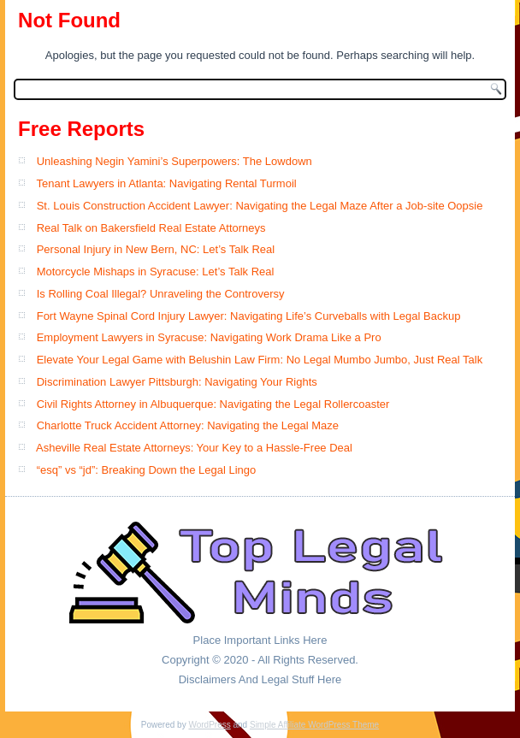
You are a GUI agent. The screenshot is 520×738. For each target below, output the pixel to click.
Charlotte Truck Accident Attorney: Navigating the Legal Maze (188, 425)
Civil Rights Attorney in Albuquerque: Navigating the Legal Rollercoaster (213, 404)
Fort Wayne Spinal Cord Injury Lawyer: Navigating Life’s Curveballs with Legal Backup (249, 316)
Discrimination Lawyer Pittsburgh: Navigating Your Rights (177, 381)
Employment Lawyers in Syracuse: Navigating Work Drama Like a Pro (209, 337)
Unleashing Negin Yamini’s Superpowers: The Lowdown (174, 161)
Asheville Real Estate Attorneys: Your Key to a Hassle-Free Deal (194, 447)
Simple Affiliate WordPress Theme (314, 724)
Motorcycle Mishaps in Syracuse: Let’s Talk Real (156, 271)
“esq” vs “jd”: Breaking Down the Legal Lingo (147, 469)
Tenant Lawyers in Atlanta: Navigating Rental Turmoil (166, 183)
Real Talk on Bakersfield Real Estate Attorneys (151, 227)
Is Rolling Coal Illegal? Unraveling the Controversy (161, 293)
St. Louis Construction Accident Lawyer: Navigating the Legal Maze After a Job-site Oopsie (260, 205)
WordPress (209, 724)
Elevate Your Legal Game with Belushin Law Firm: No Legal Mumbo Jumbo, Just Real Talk (259, 359)
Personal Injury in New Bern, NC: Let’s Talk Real (156, 249)
